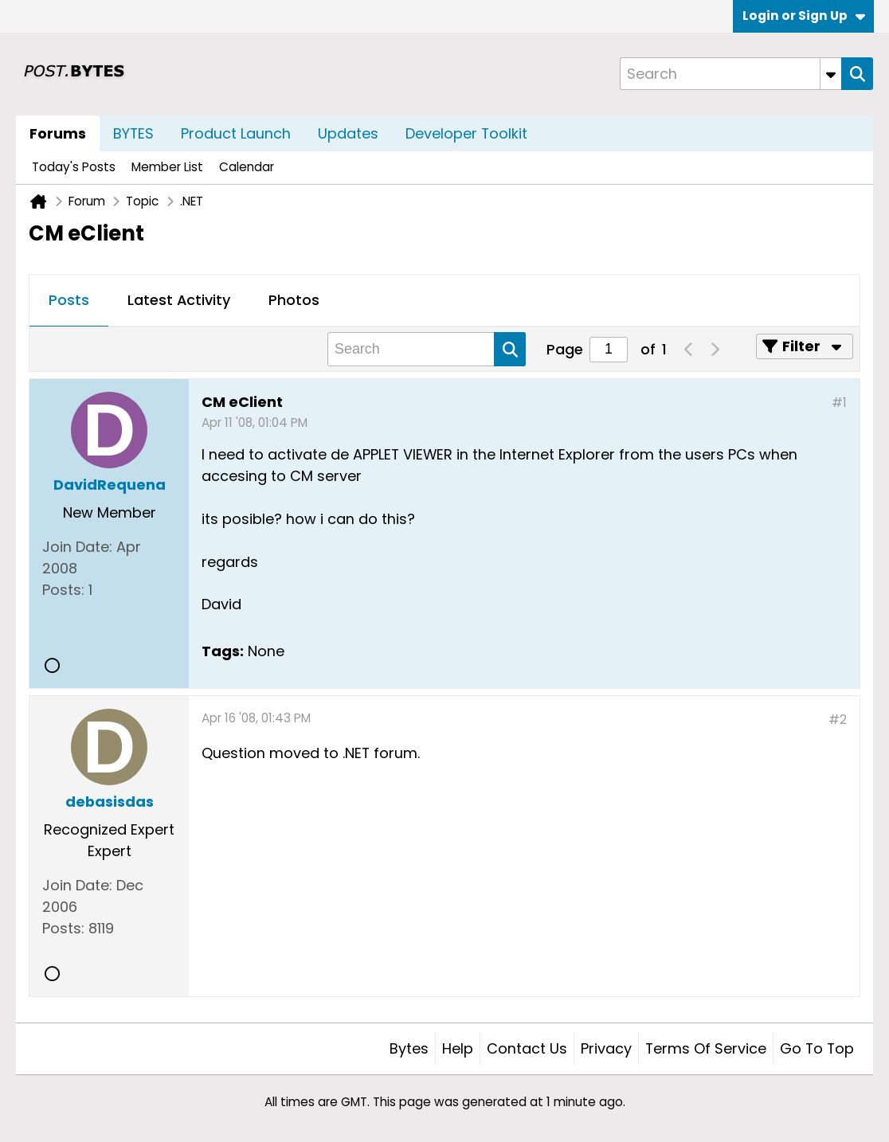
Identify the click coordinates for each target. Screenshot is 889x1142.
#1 (839, 402)
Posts (69, 300)
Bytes (409, 1048)
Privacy (606, 1048)
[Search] (730, 73)
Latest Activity (178, 300)
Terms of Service (705, 1048)
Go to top (817, 1048)
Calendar (246, 166)
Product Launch (236, 133)
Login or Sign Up (803, 15)
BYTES (133, 133)
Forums (57, 133)
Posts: (63, 590)
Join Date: (77, 547)
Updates (348, 133)
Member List (167, 166)
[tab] (68, 301)
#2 (837, 719)
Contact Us (527, 1048)
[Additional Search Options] (831, 73)
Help (457, 1048)
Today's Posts (74, 166)
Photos (293, 300)
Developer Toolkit (466, 133)
